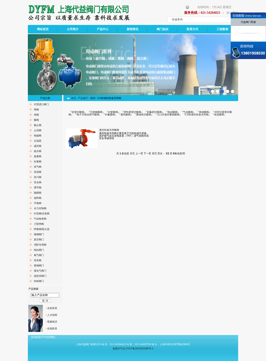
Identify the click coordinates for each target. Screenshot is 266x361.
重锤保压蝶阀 (143, 114)
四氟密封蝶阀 (154, 112)
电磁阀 (37, 135)
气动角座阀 (40, 218)
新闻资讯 (132, 29)
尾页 (154, 153)
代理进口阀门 (41, 104)
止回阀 (37, 130)
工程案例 (222, 29)
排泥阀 (37, 172)
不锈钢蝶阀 (96, 112)
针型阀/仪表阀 (41, 213)
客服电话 (52, 321)
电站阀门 (39, 249)
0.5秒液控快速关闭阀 (196, 114)
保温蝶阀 (219, 114)
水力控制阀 (40, 208)
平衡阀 (37, 203)
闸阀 (36, 109)
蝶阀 (36, 120)
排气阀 (37, 166)
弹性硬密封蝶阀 (132, 112)
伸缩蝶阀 (204, 112)
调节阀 (37, 187)
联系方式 (192, 29)
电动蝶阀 (172, 112)
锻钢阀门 (39, 234)
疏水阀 (37, 151)
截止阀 (37, 125)
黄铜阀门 (39, 265)
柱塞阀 (37, 161)
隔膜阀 (37, 192)
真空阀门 (39, 239)
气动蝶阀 (188, 112)
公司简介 (73, 29)
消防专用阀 (40, 244)
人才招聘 (52, 315)
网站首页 (43, 29)
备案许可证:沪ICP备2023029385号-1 (133, 348)
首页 (73, 98)
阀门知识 (162, 29)
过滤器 (37, 140)
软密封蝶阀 (78, 112)
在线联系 (52, 328)
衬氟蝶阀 (110, 114)
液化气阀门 (40, 270)
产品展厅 (83, 98)
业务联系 (52, 308)
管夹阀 (37, 260)
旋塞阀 (37, 156)
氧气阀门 (39, 255)
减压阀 (37, 146)
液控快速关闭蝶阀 (109, 130)
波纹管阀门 (40, 275)
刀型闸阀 (39, 224)
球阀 (36, 114)
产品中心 (102, 29)
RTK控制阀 (48, 337)
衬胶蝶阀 (113, 112)
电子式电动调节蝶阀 (88, 114)
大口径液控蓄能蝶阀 (168, 114)
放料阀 (37, 198)
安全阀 (37, 182)
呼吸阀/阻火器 (41, 229)
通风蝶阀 (126, 114)
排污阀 (37, 177)
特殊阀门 (39, 281)
